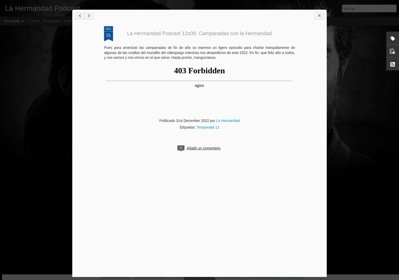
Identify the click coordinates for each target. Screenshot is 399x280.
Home (35, 21)
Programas (52, 21)
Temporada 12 (207, 127)
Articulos (71, 21)
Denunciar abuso (293, 277)
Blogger (277, 277)
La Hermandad (228, 121)
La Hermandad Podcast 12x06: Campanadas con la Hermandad (199, 33)
